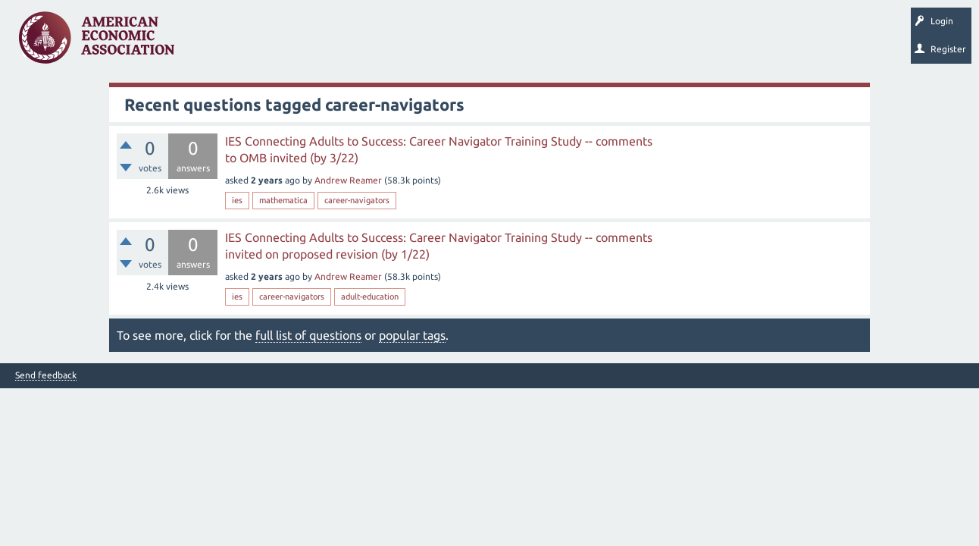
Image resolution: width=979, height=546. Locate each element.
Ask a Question (464, 42)
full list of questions (308, 335)
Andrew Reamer (348, 180)
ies (237, 200)
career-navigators (356, 200)
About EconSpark (633, 42)
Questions (217, 42)
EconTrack (707, 42)
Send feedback (46, 375)
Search (528, 42)
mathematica (283, 200)
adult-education (370, 296)
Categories (394, 42)
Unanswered (281, 42)
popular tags (412, 335)
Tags (339, 42)
